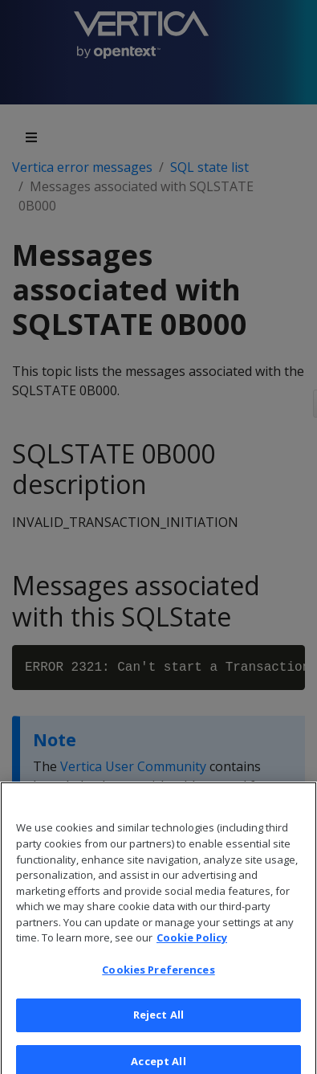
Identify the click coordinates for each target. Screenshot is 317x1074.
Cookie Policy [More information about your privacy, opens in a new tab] (191, 944)
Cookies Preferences (158, 976)
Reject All (158, 1021)
